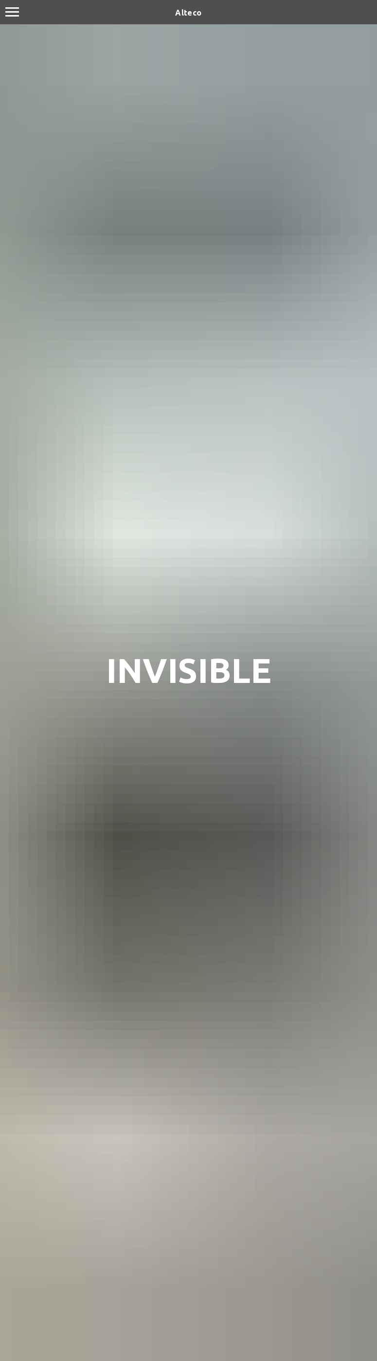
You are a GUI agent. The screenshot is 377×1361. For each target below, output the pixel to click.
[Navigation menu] (12, 12)
